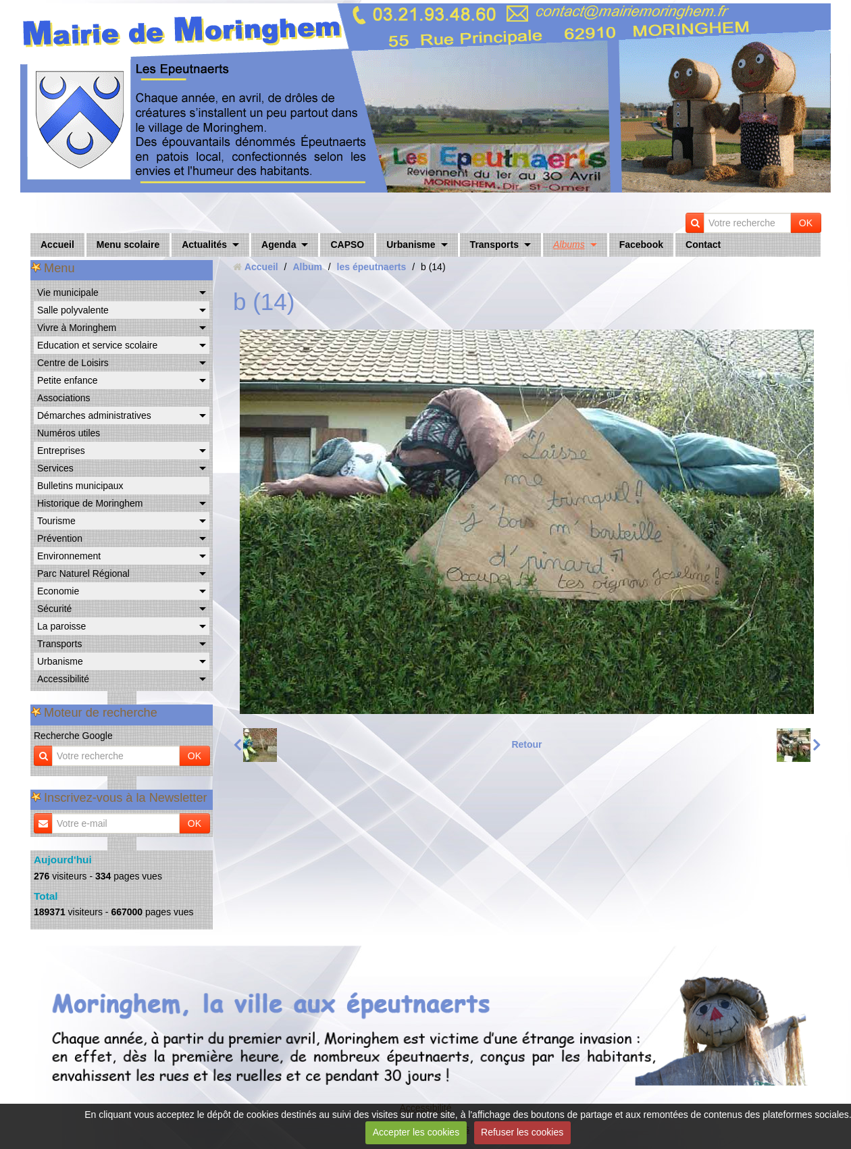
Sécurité (54, 608)
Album (307, 266)
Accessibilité (63, 678)
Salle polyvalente (73, 310)
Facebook (641, 244)
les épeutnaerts (372, 266)
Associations (64, 397)
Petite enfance (67, 380)
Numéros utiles (68, 433)
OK (806, 223)
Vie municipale (68, 292)
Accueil (57, 244)
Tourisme (56, 520)
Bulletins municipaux (80, 485)
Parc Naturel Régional (83, 573)
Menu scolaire (128, 244)
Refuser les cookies (522, 1132)
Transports (494, 244)
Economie (58, 591)
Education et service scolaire (97, 345)
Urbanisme (410, 244)
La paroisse (61, 626)
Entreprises (61, 450)
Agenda (278, 244)
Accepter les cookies (416, 1132)
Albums (569, 244)
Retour (526, 744)
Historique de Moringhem (90, 503)
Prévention (59, 538)
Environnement (69, 556)
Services (55, 468)
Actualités (204, 244)
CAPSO (347, 244)
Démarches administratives (94, 415)
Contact (703, 244)
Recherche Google (73, 735)
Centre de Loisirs (73, 362)
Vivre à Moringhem (76, 327)
